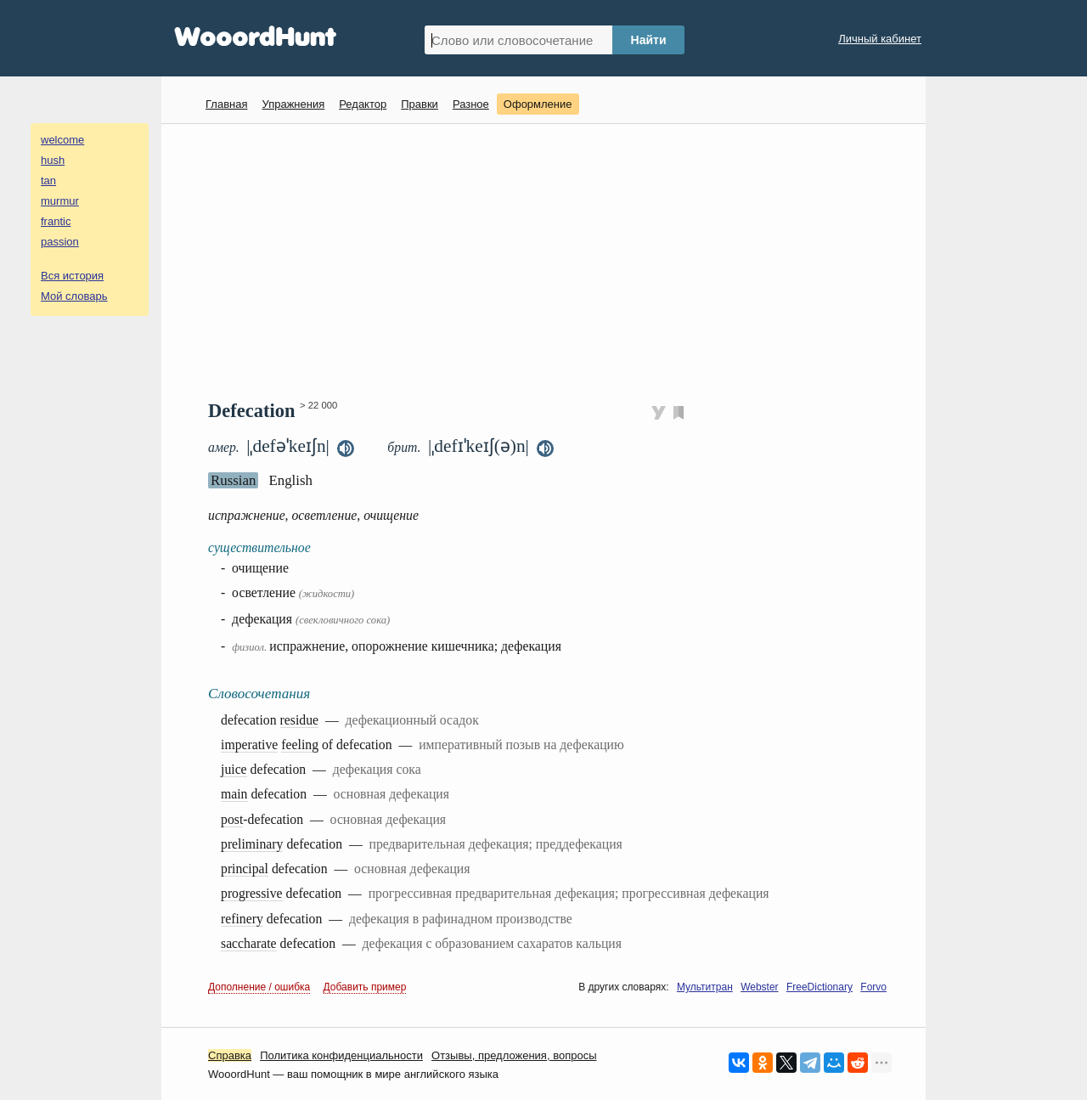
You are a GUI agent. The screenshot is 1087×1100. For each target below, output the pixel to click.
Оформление (538, 104)
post (232, 819)
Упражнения (293, 104)
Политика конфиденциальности (341, 1055)
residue (299, 720)
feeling (299, 744)
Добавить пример (365, 987)
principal (244, 868)
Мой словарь (74, 296)
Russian (233, 480)
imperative (249, 744)
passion (60, 241)
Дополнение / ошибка (259, 987)
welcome (62, 139)
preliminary (252, 844)
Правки (419, 104)
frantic (55, 221)
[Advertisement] (550, 260)
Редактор (362, 104)
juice (234, 769)
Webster (759, 987)
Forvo (873, 987)
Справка (229, 1055)
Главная (226, 104)
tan (48, 180)
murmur (60, 201)
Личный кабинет (879, 38)
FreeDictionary (819, 987)
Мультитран (705, 987)
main (234, 794)
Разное (471, 104)
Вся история (72, 275)
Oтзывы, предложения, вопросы (513, 1055)
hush (53, 160)
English (290, 480)
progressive (252, 893)
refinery (242, 918)
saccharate (249, 943)
